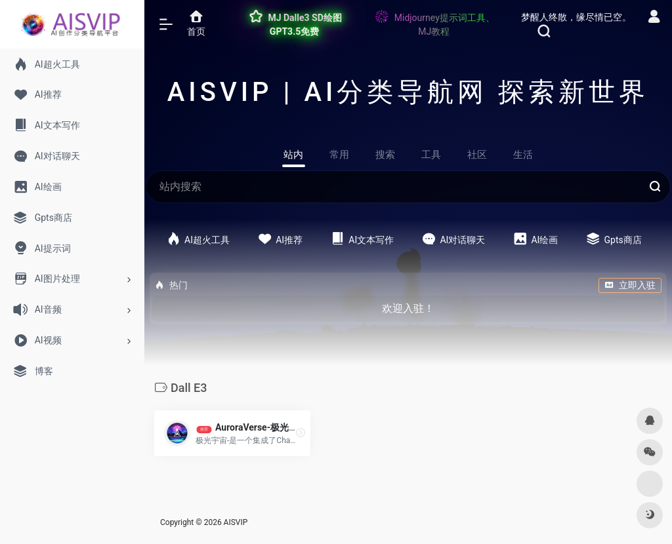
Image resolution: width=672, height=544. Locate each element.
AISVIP (236, 522)
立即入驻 (630, 285)
